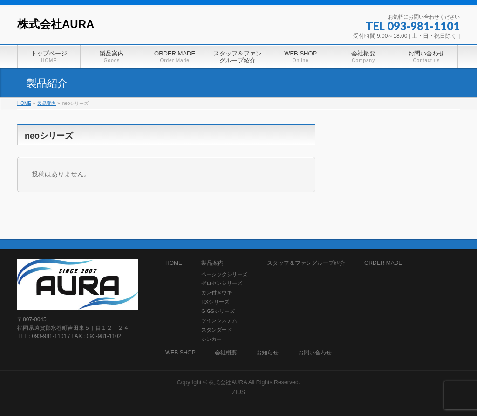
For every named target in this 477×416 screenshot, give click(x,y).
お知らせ (267, 353)
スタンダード (216, 330)
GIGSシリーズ (218, 311)
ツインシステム (219, 320)
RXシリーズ (215, 302)
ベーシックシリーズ (224, 274)
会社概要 (226, 353)
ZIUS (238, 392)
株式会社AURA (55, 24)
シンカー (211, 339)
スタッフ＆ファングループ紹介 (306, 263)
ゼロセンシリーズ (221, 283)
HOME (173, 263)
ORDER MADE (383, 263)
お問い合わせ (315, 353)
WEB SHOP (180, 353)
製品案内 (212, 263)
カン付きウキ (216, 292)
